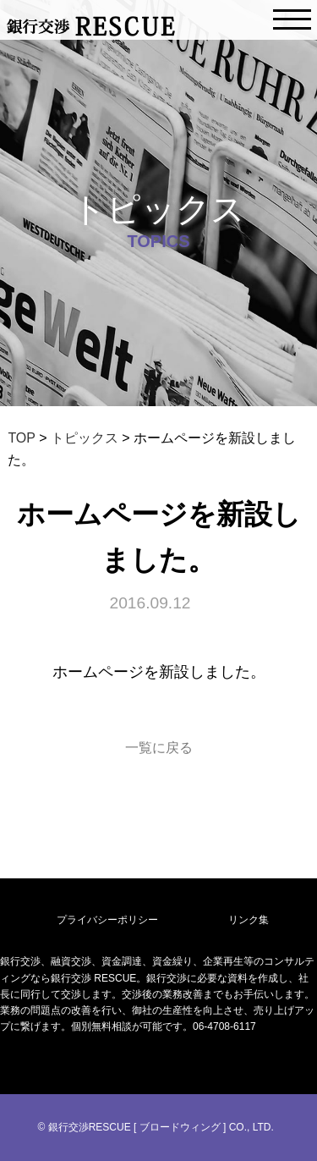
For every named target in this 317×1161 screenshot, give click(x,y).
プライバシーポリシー (107, 920)
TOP (21, 438)
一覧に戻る (159, 747)
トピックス (84, 438)
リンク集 (248, 920)
